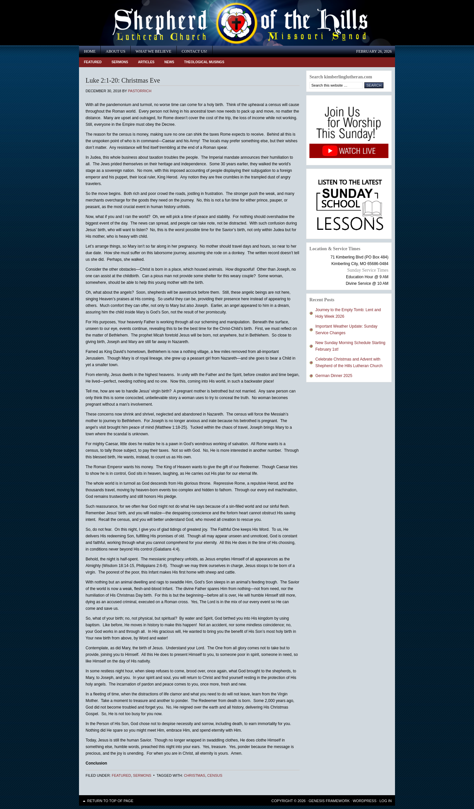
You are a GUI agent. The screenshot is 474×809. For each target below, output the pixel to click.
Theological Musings (204, 62)
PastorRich (139, 91)
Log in (386, 801)
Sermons (120, 62)
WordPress (364, 801)
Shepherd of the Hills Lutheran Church (138, 23)
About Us (115, 51)
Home (89, 51)
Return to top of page (110, 801)
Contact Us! (194, 51)
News (169, 62)
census (215, 775)
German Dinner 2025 (333, 375)
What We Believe (153, 51)
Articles (146, 62)
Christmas (194, 775)
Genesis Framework (329, 801)
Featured (93, 62)
